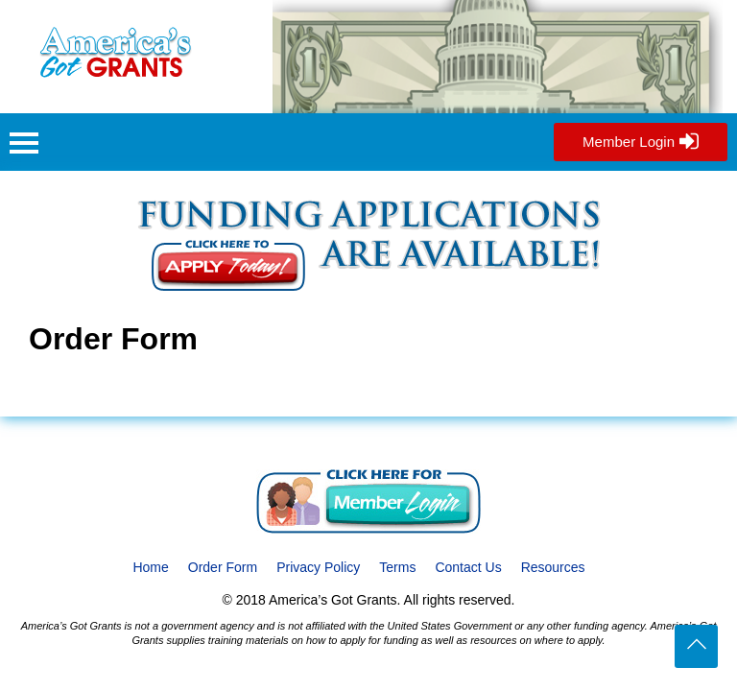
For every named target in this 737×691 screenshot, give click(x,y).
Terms (397, 567)
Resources (553, 567)
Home (150, 567)
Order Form (222, 567)
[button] (24, 145)
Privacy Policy (318, 567)
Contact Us (468, 567)
